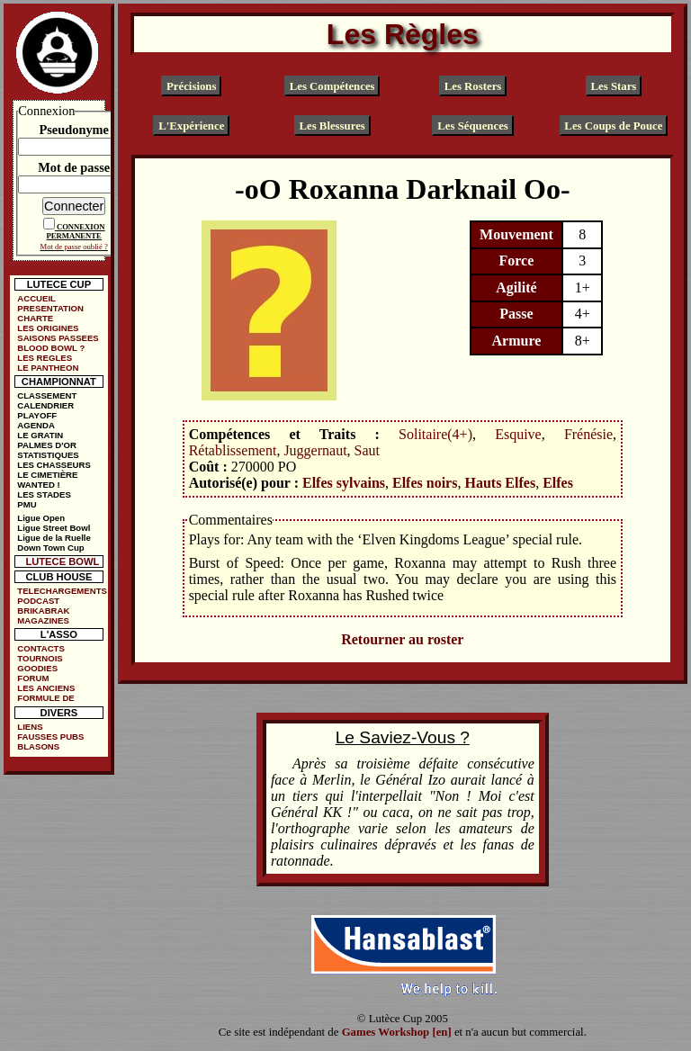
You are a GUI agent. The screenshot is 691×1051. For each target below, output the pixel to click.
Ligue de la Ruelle (54, 538)
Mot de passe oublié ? (74, 246)
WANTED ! (38, 485)
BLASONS (38, 746)
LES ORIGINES (47, 328)
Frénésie (588, 434)
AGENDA (36, 425)
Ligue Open (41, 518)
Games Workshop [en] (397, 1032)
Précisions (191, 86)
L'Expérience (191, 126)
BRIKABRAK (43, 610)
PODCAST (38, 601)
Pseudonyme (74, 129)
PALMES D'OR (46, 445)
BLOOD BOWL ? (51, 348)
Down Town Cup (50, 547)
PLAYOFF (37, 415)
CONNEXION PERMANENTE (76, 231)
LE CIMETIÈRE (47, 475)
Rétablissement (233, 450)
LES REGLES (44, 358)
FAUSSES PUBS (50, 736)
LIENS (29, 727)
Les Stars (613, 86)
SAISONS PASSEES (57, 338)
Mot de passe (74, 167)
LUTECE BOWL (62, 561)
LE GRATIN (40, 435)
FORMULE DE (45, 698)
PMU (26, 504)
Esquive (518, 434)
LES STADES (44, 494)
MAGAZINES (43, 620)
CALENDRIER (45, 405)
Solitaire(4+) (435, 434)
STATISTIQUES (47, 455)
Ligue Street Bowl (53, 528)
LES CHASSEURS (54, 465)
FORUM (33, 678)
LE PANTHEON (47, 368)
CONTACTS (41, 648)
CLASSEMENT (46, 395)
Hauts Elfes (499, 482)
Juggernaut (314, 450)
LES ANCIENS (46, 688)
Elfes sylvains (343, 482)
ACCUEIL (36, 298)
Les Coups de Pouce (613, 126)
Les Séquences (472, 126)
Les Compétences (332, 86)
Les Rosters (473, 86)
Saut (367, 450)
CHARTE (35, 318)
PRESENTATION (50, 308)
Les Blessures (331, 126)
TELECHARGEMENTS (62, 591)
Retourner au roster (402, 639)
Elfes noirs (424, 482)
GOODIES (37, 668)
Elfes (558, 482)
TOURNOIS (39, 658)
